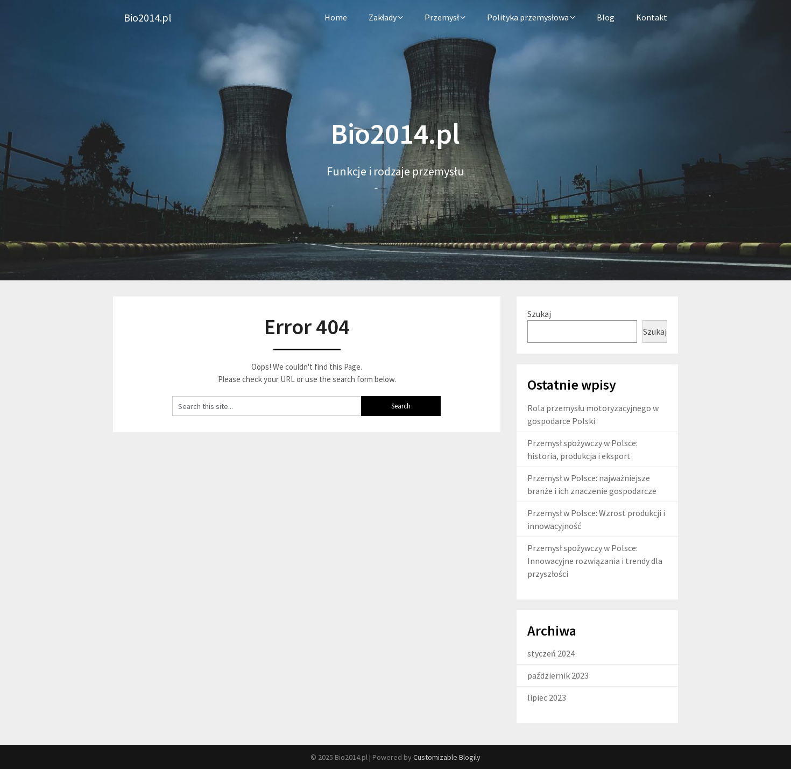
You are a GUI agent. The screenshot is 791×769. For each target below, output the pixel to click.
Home (335, 17)
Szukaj (539, 313)
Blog (606, 17)
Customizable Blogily (447, 757)
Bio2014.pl (148, 17)
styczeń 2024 (551, 653)
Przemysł (442, 17)
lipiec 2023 (546, 697)
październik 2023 (558, 675)
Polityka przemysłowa (528, 17)
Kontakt (651, 17)
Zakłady (383, 17)
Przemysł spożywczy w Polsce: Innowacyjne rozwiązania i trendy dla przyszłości (594, 560)
